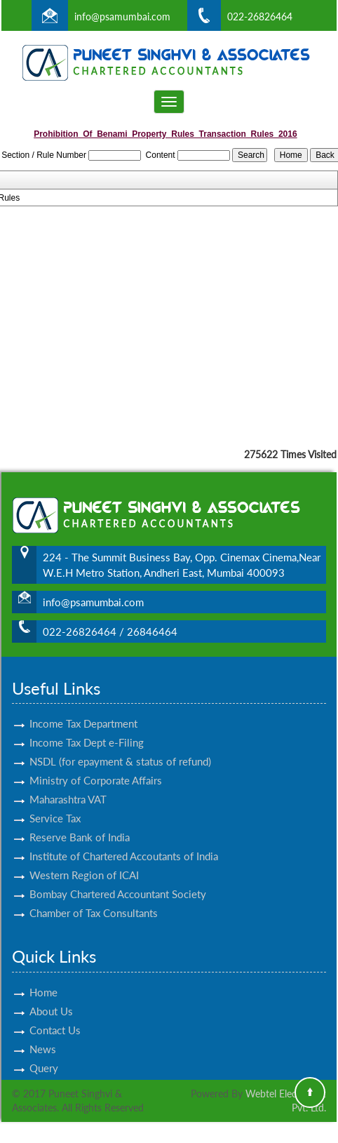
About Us (51, 998)
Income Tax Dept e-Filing (86, 729)
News (42, 1036)
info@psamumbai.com (122, 16)
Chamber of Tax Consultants (93, 900)
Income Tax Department (83, 710)
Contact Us (55, 1017)
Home (43, 979)
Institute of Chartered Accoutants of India (123, 843)
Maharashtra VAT (68, 786)
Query (43, 1055)
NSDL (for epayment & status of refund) (120, 748)
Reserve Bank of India (79, 824)
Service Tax (55, 805)
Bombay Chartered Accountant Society (117, 881)
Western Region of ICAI (84, 862)
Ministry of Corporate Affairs (95, 767)
